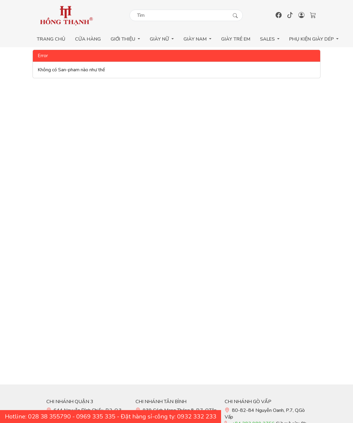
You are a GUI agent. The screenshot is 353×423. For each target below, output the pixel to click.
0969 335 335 (95, 416)
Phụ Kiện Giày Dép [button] (312, 39)
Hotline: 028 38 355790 (38, 416)
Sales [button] (268, 39)
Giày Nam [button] (195, 39)
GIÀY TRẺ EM (235, 39)
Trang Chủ (51, 39)
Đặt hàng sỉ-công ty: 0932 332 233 (168, 416)
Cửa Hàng (88, 39)
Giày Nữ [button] (160, 39)
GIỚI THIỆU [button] (123, 39)
